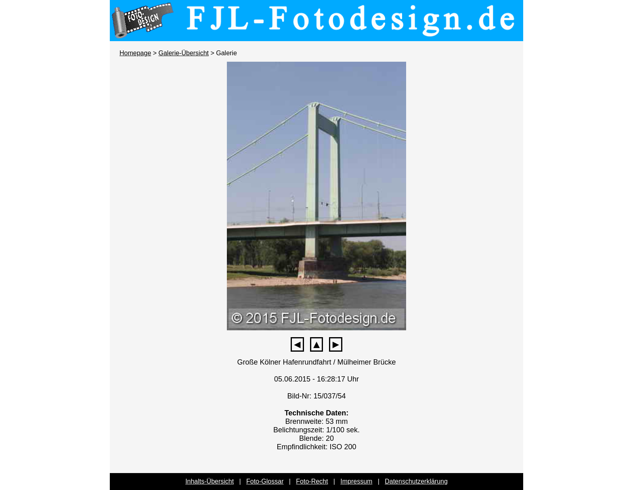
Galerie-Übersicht (184, 53)
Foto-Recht (312, 481)
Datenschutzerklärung (416, 481)
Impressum (356, 481)
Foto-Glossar (264, 481)
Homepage (135, 53)
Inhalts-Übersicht (209, 481)
